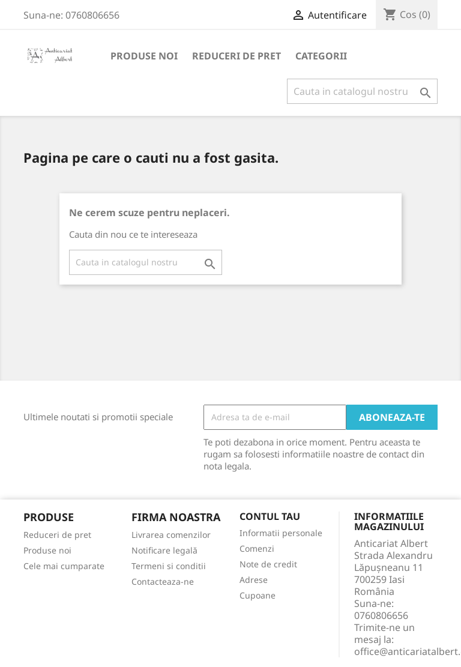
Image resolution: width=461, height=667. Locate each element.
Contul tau (270, 517)
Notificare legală (164, 550)
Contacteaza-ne (162, 581)
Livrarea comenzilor (171, 534)
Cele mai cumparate (63, 566)
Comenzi (257, 548)
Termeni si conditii (168, 566)
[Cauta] (362, 91)
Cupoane (258, 595)
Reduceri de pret (236, 55)
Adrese (254, 579)
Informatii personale (281, 533)
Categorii (321, 55)
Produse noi (144, 55)
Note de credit (268, 564)
